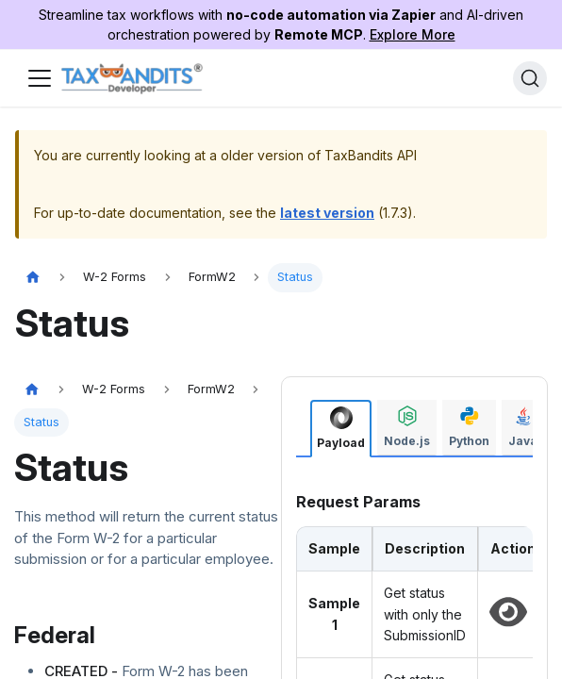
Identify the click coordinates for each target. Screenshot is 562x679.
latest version (327, 213)
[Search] (530, 78)
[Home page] (33, 277)
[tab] (341, 428)
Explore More (412, 34)
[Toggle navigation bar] (39, 78)
